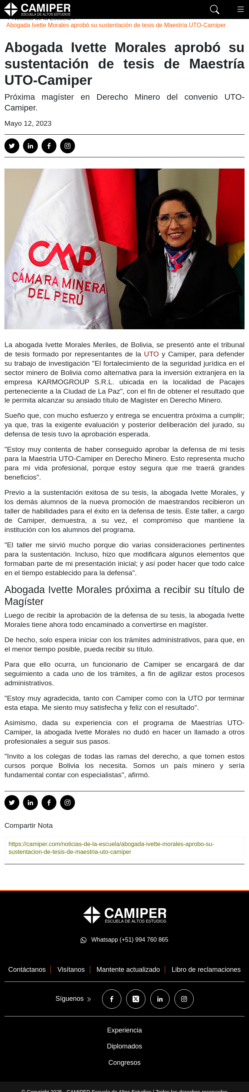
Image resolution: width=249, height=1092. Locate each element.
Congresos (124, 1062)
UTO (151, 354)
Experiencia (124, 1030)
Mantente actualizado (128, 969)
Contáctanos (27, 969)
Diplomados (124, 1046)
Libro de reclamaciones (206, 969)
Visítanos (71, 969)
